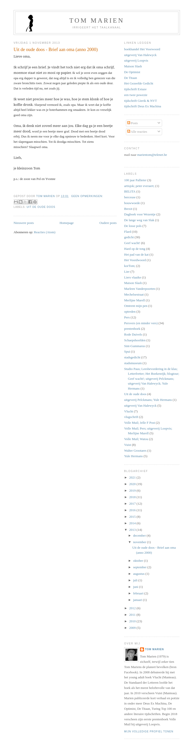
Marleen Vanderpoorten (139, 289)
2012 (132, 608)
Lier (127, 271)
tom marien (96, 20)
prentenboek (132, 329)
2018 (132, 497)
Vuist (127, 445)
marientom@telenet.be (152, 155)
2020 (132, 484)
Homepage (67, 223)
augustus (139, 574)
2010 (132, 621)
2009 (132, 628)
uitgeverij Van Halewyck (140, 55)
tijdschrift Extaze (135, 89)
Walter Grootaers (135, 450)
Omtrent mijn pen (135, 306)
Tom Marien (154, 649)
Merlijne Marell (134, 300)
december (140, 535)
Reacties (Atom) (45, 232)
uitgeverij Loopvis (136, 60)
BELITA (129, 191)
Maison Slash (133, 66)
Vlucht (128, 411)
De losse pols (132, 226)
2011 (132, 615)
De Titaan (130, 78)
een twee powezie (135, 95)
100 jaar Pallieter (135, 180)
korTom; (129, 266)
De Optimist (132, 72)
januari (138, 600)
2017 (132, 503)
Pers (127, 317)
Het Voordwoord (135, 260)
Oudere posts (108, 223)
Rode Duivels (133, 334)
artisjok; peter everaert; (139, 186)
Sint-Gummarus (134, 346)
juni (136, 587)
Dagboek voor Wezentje (140, 214)
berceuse (129, 197)
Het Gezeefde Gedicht (138, 83)
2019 (132, 490)
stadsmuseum (133, 363)
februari (138, 593)
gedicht (129, 237)
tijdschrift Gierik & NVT (140, 101)
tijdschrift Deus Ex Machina (142, 106)
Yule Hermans (133, 456)
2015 (132, 517)
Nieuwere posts (24, 223)
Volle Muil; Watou (136, 439)
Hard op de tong (134, 249)
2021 (132, 477)
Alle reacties (137, 131)
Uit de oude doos (41, 207)
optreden (129, 311)
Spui (127, 351)
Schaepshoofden (135, 340)
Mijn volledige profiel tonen (148, 731)
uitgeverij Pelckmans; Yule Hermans (148, 400)
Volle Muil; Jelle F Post (139, 423)
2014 (132, 523)
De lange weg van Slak (139, 220)
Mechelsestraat (134, 294)
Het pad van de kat (136, 254)
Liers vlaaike (132, 277)
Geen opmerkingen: (87, 196)
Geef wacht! (132, 243)
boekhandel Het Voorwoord (142, 49)
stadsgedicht (132, 357)
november (140, 542)
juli (135, 580)
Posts (132, 123)
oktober (138, 560)
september (140, 567)
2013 (132, 530)
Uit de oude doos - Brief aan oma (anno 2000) (56, 49)
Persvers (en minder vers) (141, 323)
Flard (127, 231)
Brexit (128, 209)
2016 (132, 510)
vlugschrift (131, 417)
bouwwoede (132, 203)
